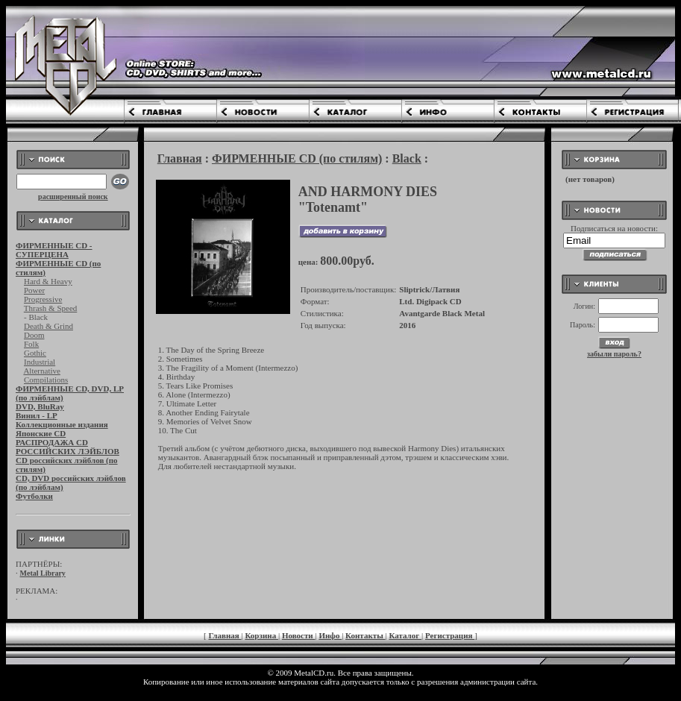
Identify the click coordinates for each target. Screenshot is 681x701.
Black (406, 158)
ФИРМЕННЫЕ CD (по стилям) (297, 158)
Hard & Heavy (48, 281)
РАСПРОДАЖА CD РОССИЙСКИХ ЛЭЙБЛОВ (67, 447)
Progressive (43, 299)
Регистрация (449, 635)
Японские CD (41, 433)
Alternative (41, 370)
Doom (34, 334)
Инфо (330, 635)
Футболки (34, 495)
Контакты (365, 635)
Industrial (39, 361)
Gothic (35, 352)
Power (34, 290)
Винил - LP (36, 415)
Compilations (46, 379)
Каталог (405, 635)
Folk (31, 343)
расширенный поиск (73, 196)
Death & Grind (48, 325)
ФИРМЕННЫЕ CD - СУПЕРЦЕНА (54, 250)
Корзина (261, 635)
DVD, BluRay (40, 406)
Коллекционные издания (62, 424)
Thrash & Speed (50, 308)
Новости (299, 635)
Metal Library (43, 573)
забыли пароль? (614, 354)
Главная (179, 158)
